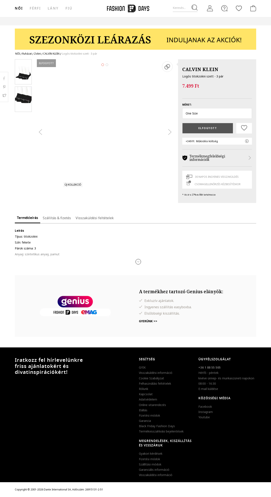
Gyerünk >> (148, 321)
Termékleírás (27, 217)
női (19, 8)
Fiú (68, 8)
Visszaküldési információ (155, 373)
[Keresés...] (185, 8)
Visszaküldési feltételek (95, 218)
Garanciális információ (154, 470)
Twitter (4, 95)
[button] (217, 113)
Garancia (145, 421)
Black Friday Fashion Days (157, 426)
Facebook (205, 407)
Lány (53, 8)
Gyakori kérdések (150, 454)
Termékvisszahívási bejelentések (161, 431)
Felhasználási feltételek (155, 383)
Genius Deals (159, 21)
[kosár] (252, 8)
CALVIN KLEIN (200, 69)
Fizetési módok (149, 415)
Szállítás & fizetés (57, 218)
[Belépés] (210, 8)
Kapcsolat (146, 394)
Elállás (143, 410)
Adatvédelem (148, 399)
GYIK (142, 367)
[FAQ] (224, 8)
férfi (35, 8)
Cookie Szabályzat (151, 378)
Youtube (204, 417)
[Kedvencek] (238, 8)
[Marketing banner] (135, 37)
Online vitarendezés (152, 405)
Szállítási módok (150, 464)
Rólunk (143, 389)
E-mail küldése (208, 389)
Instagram (205, 412)
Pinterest (4, 87)
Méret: (187, 104)
